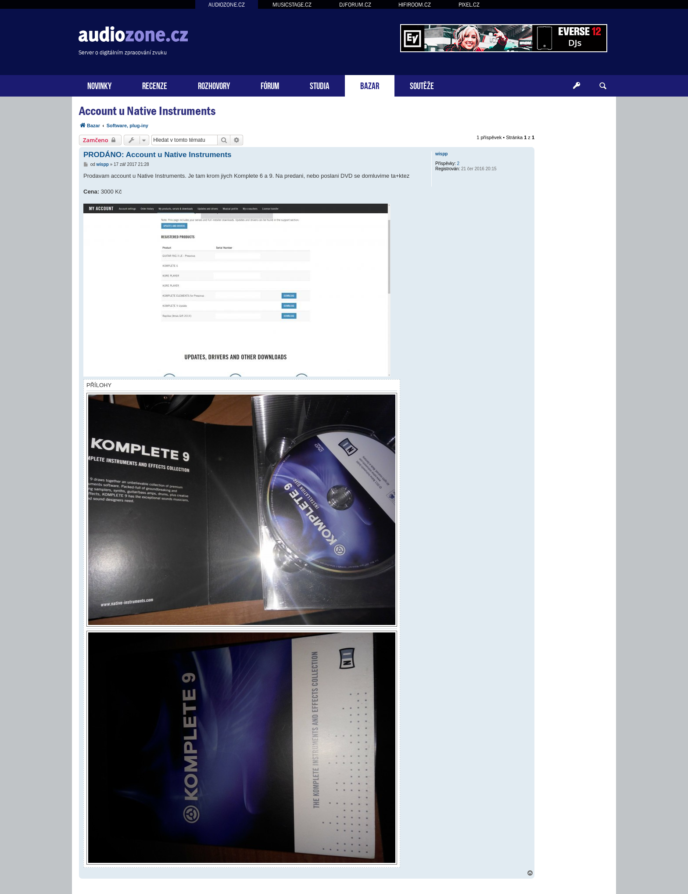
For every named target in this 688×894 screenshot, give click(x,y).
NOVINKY (99, 85)
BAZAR (369, 85)
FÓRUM (270, 85)
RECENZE (154, 85)
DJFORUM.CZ (355, 4)
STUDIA (320, 85)
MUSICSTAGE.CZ (292, 4)
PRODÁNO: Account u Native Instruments (157, 155)
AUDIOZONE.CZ (226, 4)
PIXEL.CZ (469, 4)
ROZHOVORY (214, 85)
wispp (441, 153)
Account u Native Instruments (147, 111)
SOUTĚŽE (422, 85)
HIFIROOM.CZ (414, 4)
